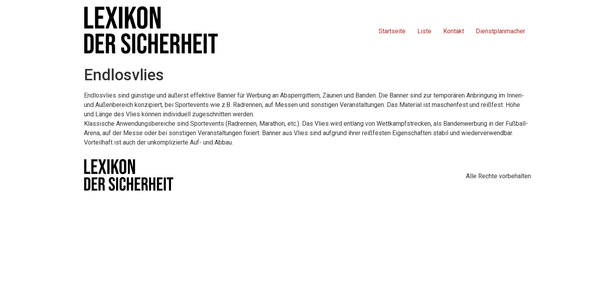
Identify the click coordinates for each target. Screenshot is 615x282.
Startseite (392, 31)
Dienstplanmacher (500, 31)
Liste (424, 31)
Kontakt (453, 31)
